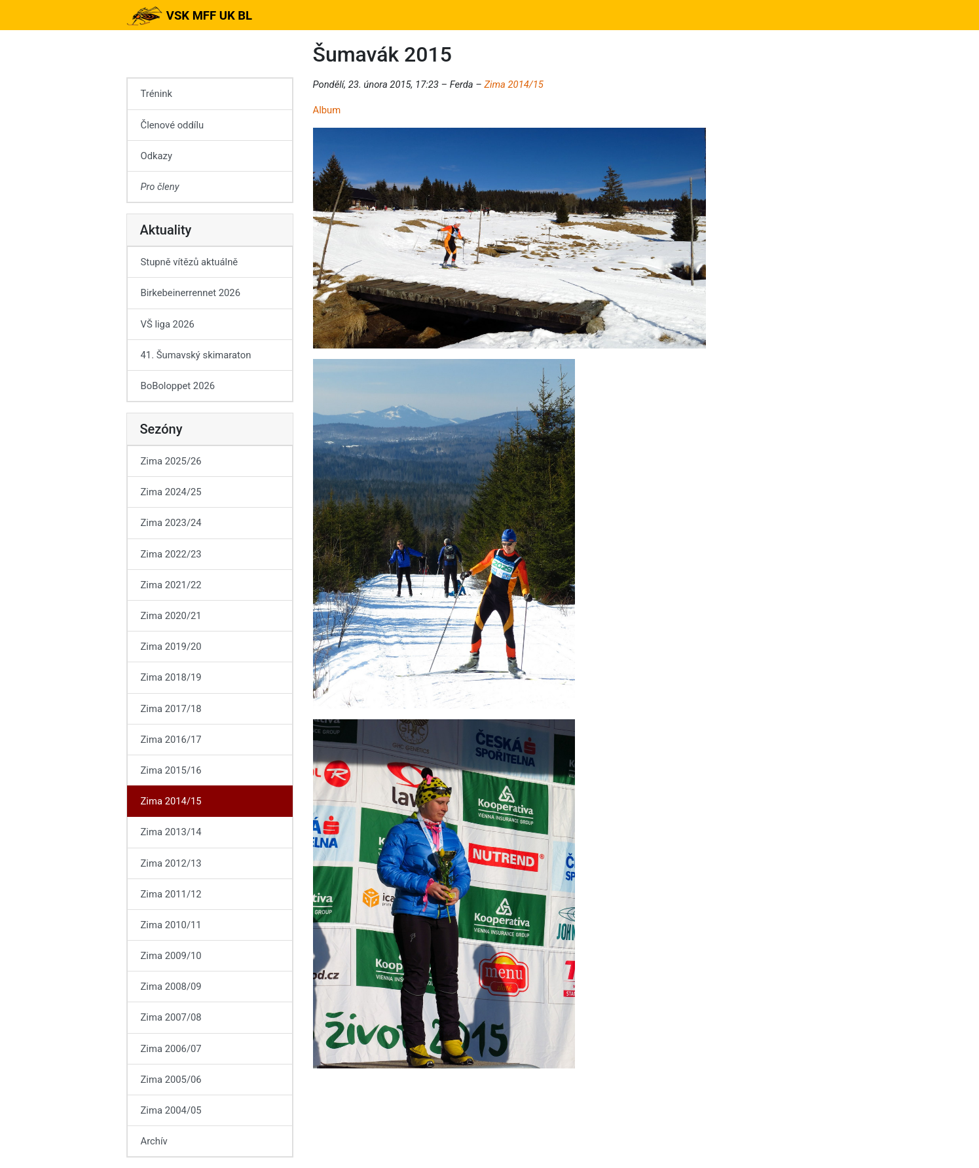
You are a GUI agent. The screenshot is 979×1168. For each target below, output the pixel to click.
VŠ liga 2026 (167, 324)
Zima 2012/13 (171, 863)
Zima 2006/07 (171, 1049)
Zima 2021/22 (171, 585)
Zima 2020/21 (171, 616)
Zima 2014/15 (513, 84)
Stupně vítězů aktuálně (189, 262)
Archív (154, 1141)
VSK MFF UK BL (189, 15)
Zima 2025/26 (171, 461)
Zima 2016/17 (171, 739)
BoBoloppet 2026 (178, 386)
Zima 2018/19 (171, 677)
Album (327, 110)
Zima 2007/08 (171, 1017)
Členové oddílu (172, 125)
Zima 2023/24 (171, 523)
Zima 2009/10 (171, 956)
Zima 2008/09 (171, 986)
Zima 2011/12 (171, 894)
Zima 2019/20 (171, 646)
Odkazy (156, 156)
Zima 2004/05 (171, 1110)
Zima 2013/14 (171, 832)
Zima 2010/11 (171, 925)
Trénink (156, 94)
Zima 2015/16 (171, 770)
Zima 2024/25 (171, 492)
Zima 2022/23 (171, 554)
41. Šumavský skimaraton (196, 355)
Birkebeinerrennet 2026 (191, 293)
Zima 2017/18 (171, 709)
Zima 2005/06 (171, 1079)
